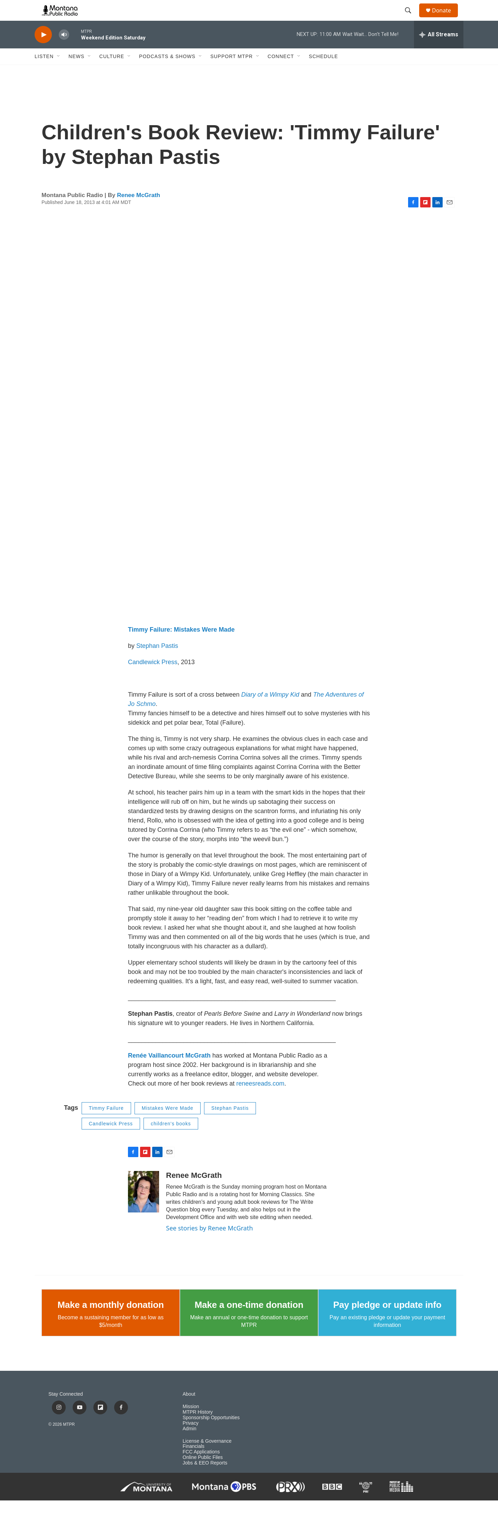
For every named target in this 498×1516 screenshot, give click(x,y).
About (189, 1409)
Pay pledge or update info (387, 1320)
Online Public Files (203, 1473)
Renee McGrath (138, 210)
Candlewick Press (152, 677)
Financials (193, 1461)
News (76, 72)
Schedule (323, 72)
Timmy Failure (106, 1123)
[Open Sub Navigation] (59, 72)
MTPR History (198, 1427)
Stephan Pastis (157, 661)
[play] (43, 50)
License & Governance (207, 1456)
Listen (44, 72)
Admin (189, 1444)
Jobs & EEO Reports (205, 1478)
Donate (445, 18)
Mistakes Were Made (167, 1123)
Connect (281, 72)
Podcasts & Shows (167, 72)
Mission (191, 1422)
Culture (111, 72)
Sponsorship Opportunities (211, 1433)
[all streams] (438, 50)
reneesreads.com (260, 1099)
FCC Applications (201, 1467)
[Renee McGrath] (143, 1207)
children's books (171, 1139)
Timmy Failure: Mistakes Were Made (181, 645)
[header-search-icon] (411, 18)
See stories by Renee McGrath (209, 1243)
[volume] (64, 50)
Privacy (191, 1438)
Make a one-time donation (249, 1320)
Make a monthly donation (110, 1320)
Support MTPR (231, 72)
